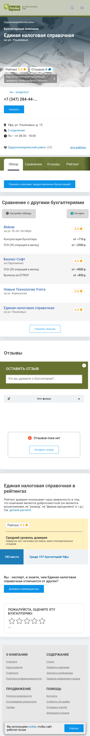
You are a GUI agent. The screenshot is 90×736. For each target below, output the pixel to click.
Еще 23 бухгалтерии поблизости (31, 78)
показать (14, 109)
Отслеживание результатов (21, 701)
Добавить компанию (57, 667)
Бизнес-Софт (14, 259)
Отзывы (53, 164)
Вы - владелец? (19, 92)
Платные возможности (19, 696)
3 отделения (16, 130)
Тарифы (10, 707)
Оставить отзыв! (44, 449)
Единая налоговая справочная (29, 308)
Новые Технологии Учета (24, 289)
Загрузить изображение (59, 673)
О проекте (11, 661)
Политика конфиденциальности (24, 678)
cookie (32, 726)
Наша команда (14, 667)
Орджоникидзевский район (27, 147)
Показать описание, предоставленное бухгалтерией (39, 184)
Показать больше (45, 328)
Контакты (51, 696)
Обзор (13, 164)
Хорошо (74, 728)
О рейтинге (12, 673)
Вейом (9, 227)
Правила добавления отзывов (63, 678)
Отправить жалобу (56, 707)
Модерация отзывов (57, 713)
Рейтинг (72, 164)
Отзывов (39, 69)
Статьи (50, 661)
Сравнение (33, 164)
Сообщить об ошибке (58, 701)
